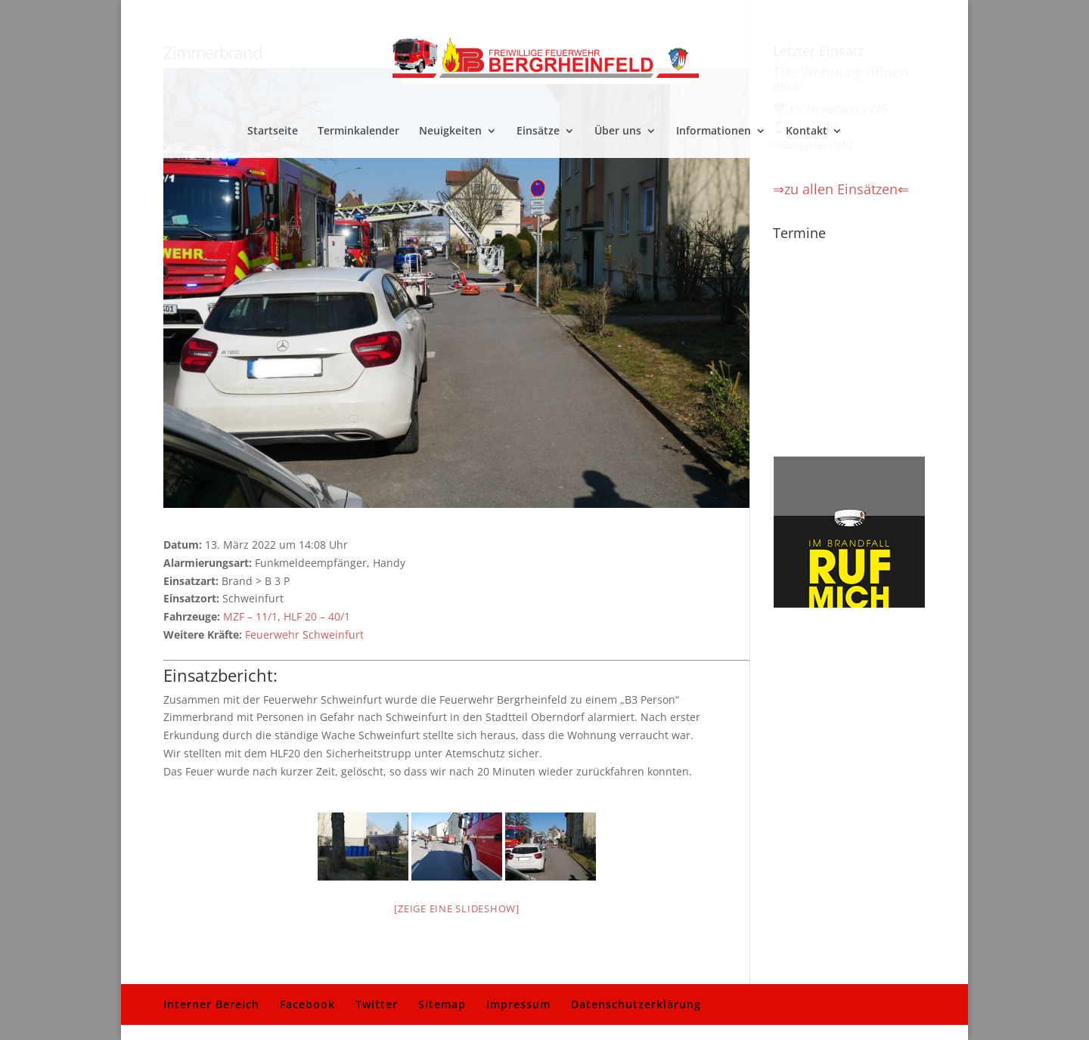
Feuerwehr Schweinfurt (304, 634)
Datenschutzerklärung (636, 1004)
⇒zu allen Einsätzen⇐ (841, 189)
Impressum (518, 1004)
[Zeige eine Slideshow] (457, 908)
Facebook (307, 1004)
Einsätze (538, 131)
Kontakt (806, 131)
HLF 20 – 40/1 (317, 616)
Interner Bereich (211, 1004)
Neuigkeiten (450, 131)
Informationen (713, 131)
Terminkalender (358, 131)
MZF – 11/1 (250, 616)
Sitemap (442, 1004)
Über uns (617, 131)
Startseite (272, 131)
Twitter (376, 1004)
